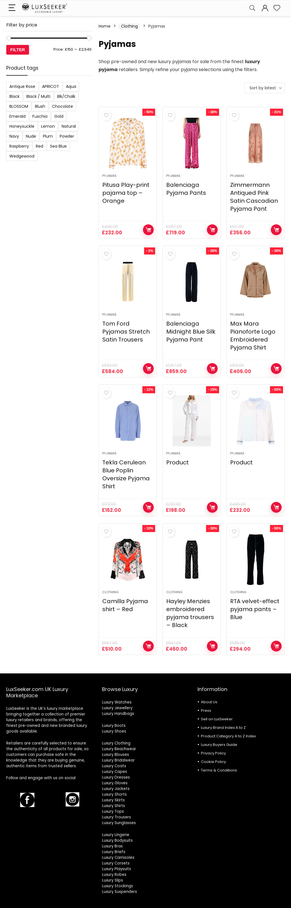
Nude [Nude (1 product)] (31, 136)
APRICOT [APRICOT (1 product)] (50, 86)
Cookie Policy (213, 761)
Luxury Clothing (116, 743)
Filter (17, 49)
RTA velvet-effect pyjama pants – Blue (254, 609)
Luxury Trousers (116, 817)
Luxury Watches (117, 702)
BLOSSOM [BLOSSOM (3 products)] (18, 106)
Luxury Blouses (115, 754)
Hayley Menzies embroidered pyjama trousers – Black (190, 613)
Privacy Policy (213, 753)
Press (206, 710)
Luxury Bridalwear (118, 760)
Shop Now (148, 229)
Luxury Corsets (116, 863)
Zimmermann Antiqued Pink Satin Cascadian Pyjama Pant (254, 197)
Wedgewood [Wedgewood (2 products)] (21, 156)
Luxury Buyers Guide (219, 744)
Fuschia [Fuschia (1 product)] (39, 116)
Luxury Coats (114, 766)
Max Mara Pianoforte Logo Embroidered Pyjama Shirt (252, 335)
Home (105, 26)
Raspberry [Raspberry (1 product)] (19, 146)
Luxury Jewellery (117, 708)
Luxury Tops (113, 811)
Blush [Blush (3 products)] (40, 106)
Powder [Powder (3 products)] (67, 136)
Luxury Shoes (114, 731)
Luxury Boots (114, 725)
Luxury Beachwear (119, 749)
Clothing (129, 26)
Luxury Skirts (113, 800)
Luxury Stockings (117, 886)
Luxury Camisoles (118, 857)
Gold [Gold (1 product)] (58, 116)
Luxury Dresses (116, 777)
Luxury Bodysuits (117, 840)
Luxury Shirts (113, 805)
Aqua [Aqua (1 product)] (71, 86)
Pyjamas (109, 175)
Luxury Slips (112, 880)
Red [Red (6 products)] (39, 146)
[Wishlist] (276, 8)
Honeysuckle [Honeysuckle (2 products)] (21, 126)
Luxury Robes (114, 874)
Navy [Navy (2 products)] (14, 136)
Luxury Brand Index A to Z (223, 727)
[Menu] (13, 8)
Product (177, 462)
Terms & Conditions (219, 770)
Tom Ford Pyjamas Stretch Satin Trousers (126, 332)
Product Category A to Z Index (228, 736)
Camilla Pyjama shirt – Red (125, 605)
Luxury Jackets (116, 788)
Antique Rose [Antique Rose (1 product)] (22, 86)
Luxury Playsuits (116, 869)
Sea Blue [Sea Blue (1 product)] (58, 146)
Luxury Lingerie (115, 834)
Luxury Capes (114, 771)
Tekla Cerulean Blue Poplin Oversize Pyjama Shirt (126, 474)
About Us (209, 702)
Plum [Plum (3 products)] (48, 136)
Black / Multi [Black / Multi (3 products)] (38, 96)
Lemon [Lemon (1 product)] (48, 126)
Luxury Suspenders (119, 891)
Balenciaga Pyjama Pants (186, 189)
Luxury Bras (112, 846)
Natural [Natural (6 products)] (69, 126)
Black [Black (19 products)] (14, 96)
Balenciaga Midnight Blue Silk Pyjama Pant (190, 332)
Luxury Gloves (115, 783)
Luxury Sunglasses (119, 823)
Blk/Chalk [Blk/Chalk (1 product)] (66, 96)
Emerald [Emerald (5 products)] (17, 116)
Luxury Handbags (118, 713)
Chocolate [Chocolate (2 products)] (62, 106)
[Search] (252, 8)
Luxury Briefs (113, 852)
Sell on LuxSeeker (217, 719)
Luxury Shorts (114, 794)
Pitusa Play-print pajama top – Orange (125, 193)
